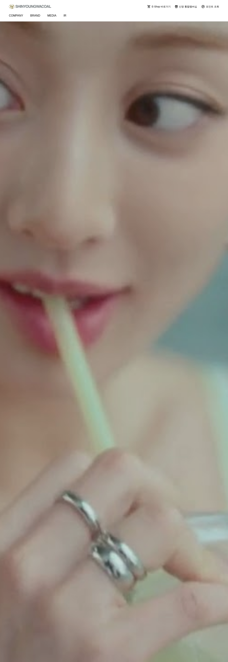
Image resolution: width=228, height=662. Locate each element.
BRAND (35, 15)
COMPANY (16, 15)
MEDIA (51, 15)
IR (64, 15)
